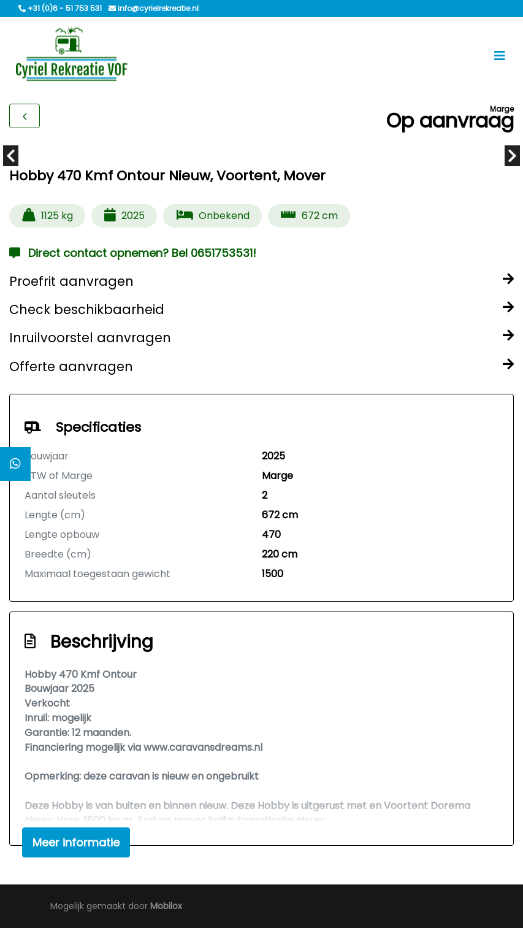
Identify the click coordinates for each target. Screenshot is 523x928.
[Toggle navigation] (499, 56)
